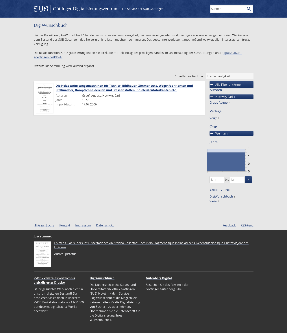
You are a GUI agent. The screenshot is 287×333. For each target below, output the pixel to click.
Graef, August (220, 103)
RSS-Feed (247, 225)
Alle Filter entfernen (226, 84)
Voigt (214, 118)
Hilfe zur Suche (44, 225)
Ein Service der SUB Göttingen (143, 9)
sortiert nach (196, 76)
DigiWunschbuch (222, 196)
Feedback (229, 225)
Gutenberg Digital (159, 278)
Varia (214, 201)
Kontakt (64, 225)
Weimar (219, 133)
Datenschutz (105, 225)
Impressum (83, 225)
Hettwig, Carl (222, 96)
